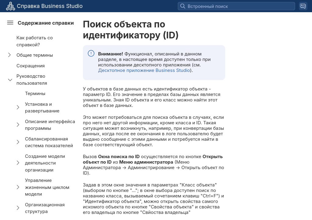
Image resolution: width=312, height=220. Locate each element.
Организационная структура (45, 208)
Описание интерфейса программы (50, 125)
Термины (35, 93)
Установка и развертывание (42, 107)
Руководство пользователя (31, 79)
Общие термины (34, 55)
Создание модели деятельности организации (45, 163)
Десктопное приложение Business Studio (144, 70)
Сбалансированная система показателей (49, 142)
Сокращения (30, 66)
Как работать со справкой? (34, 41)
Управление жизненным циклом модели (47, 187)
